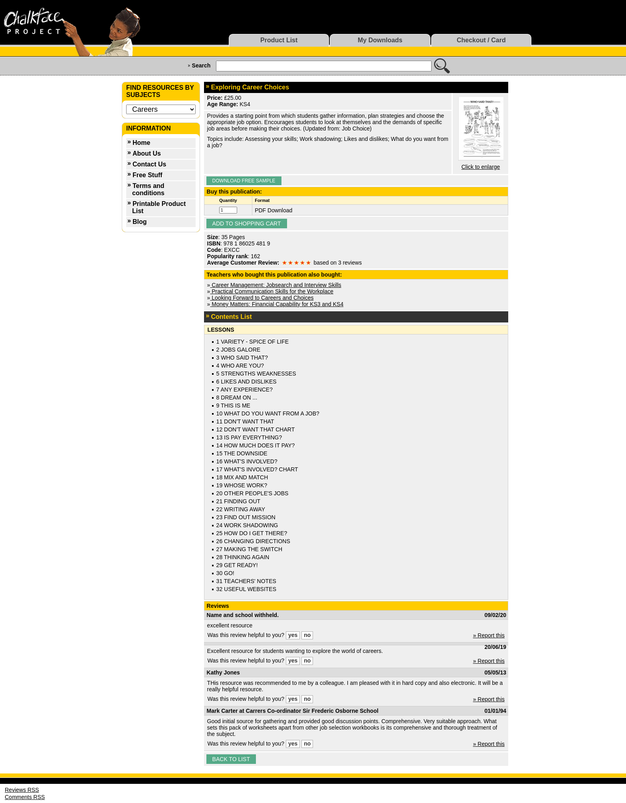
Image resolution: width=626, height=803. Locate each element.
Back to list (231, 759)
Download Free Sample (243, 181)
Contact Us (149, 164)
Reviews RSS (22, 790)
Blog (140, 221)
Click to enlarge (481, 167)
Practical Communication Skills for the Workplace (271, 291)
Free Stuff (147, 175)
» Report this (489, 635)
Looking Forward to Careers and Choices (261, 298)
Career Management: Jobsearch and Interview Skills (275, 285)
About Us (147, 153)
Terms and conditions (148, 189)
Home (141, 142)
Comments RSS (25, 797)
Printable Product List (159, 207)
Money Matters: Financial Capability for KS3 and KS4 (276, 304)
